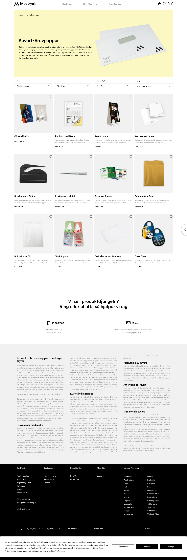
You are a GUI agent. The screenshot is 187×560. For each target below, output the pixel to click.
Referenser (21, 486)
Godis (126, 483)
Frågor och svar (50, 476)
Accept (171, 547)
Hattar (126, 487)
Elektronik (128, 476)
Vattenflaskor (152, 510)
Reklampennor (153, 500)
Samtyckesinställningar (26, 502)
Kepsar (127, 490)
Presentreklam (153, 493)
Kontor (21, 15)
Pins (149, 487)
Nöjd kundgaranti (24, 482)
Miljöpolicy (21, 479)
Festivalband (129, 480)
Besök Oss (74, 479)
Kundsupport (116, 3)
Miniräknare (129, 507)
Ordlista (47, 482)
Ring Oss (73, 476)
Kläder (126, 493)
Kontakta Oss (75, 468)
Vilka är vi (21, 489)
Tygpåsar (151, 507)
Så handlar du (49, 479)
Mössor (150, 476)
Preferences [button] (60, 551)
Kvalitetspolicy (23, 476)
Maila (132, 323)
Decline (147, 547)
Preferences (123, 547)
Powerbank (152, 490)
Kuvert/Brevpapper (33, 15)
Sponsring (21, 506)
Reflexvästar (152, 497)
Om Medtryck (90, 3)
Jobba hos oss (22, 492)
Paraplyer (151, 483)
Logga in (100, 476)
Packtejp (151, 480)
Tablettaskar (152, 504)
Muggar (127, 510)
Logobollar (128, 504)
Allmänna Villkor (23, 499)
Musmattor (128, 514)
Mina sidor (101, 468)
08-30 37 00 (55, 323)
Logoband (128, 500)
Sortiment (67, 3)
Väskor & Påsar (153, 514)
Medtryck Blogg (23, 509)
